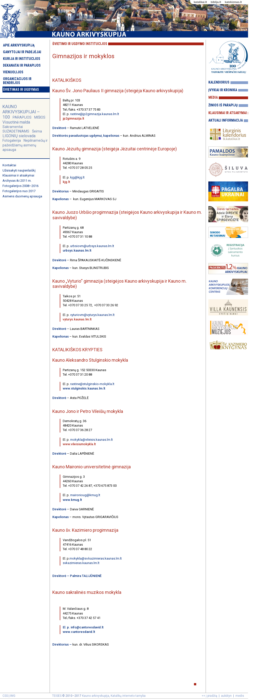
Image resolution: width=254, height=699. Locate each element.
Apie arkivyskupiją (18, 45)
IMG (12, 696)
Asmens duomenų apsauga (22, 196)
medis (239, 696)
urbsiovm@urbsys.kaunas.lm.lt (92, 246)
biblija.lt (216, 1)
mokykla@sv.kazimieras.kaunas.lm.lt (95, 558)
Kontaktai (9, 165)
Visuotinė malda (16, 122)
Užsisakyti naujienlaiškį (18, 170)
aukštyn (226, 696)
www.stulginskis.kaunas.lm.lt (84, 388)
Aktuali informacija (225, 120)
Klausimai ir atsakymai (18, 175)
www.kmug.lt (73, 500)
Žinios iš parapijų (223, 105)
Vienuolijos (13, 72)
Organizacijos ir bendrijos (17, 81)
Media (213, 97)
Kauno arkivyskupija (95, 696)
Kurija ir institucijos (21, 59)
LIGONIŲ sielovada (18, 135)
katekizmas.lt (233, 1)
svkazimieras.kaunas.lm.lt (81, 563)
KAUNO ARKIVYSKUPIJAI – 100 (21, 112)
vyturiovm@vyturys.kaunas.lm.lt (92, 315)
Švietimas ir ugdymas (21, 89)
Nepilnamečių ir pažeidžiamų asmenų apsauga (25, 144)
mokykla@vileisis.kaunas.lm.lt (91, 439)
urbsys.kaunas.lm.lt (77, 250)
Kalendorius (218, 82)
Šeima (37, 131)
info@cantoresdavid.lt (87, 627)
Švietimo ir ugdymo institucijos (79, 44)
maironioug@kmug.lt (85, 495)
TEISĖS (57, 696)
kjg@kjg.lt (77, 177)
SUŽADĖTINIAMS (15, 131)
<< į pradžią (209, 696)
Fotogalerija (11, 140)
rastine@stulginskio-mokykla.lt (92, 384)
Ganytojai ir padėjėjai (22, 52)
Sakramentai (12, 127)
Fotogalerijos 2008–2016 (20, 186)
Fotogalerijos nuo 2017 (18, 191)
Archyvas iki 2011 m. (17, 180)
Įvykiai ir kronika (222, 90)
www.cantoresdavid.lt (79, 632)
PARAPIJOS (22, 117)
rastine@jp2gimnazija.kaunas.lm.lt (94, 114)
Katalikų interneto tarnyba (128, 696)
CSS (5, 696)
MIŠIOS (39, 117)
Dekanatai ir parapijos (22, 65)
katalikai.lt (200, 1)
